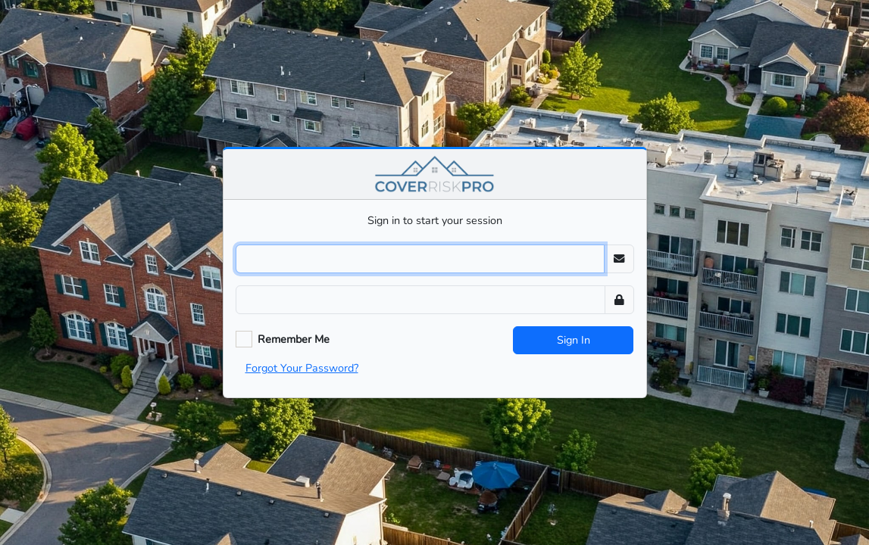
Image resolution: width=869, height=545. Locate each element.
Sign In (573, 339)
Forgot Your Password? (301, 367)
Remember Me (294, 339)
